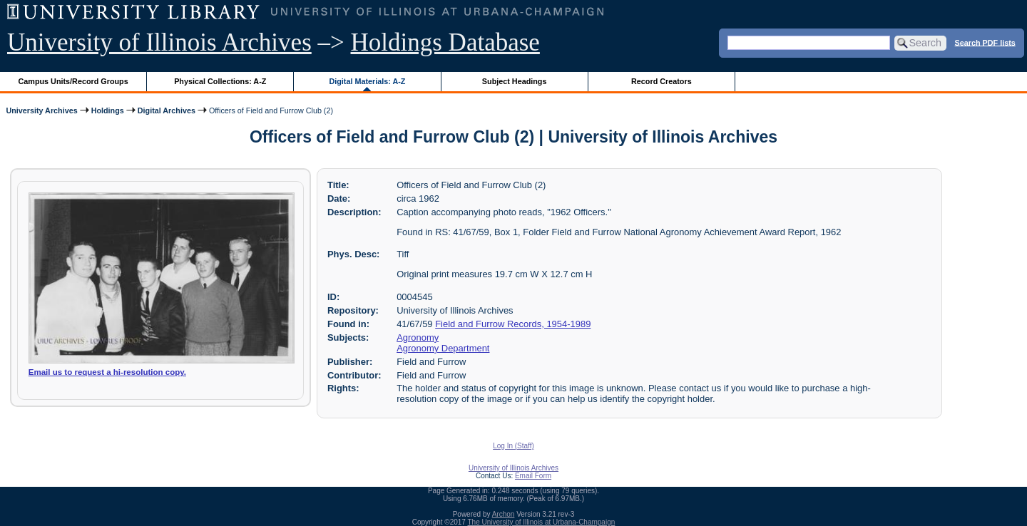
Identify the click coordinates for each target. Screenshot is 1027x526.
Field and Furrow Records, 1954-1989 (513, 324)
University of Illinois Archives (159, 42)
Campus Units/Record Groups (73, 81)
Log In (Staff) (513, 446)
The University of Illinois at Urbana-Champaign (541, 522)
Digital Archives (166, 110)
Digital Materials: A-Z (367, 81)
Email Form (533, 476)
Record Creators (661, 81)
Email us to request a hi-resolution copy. (107, 372)
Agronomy (418, 337)
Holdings (107, 110)
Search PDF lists (985, 42)
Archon (503, 514)
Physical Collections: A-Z (220, 81)
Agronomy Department (443, 348)
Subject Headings (514, 81)
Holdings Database (445, 42)
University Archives (41, 110)
